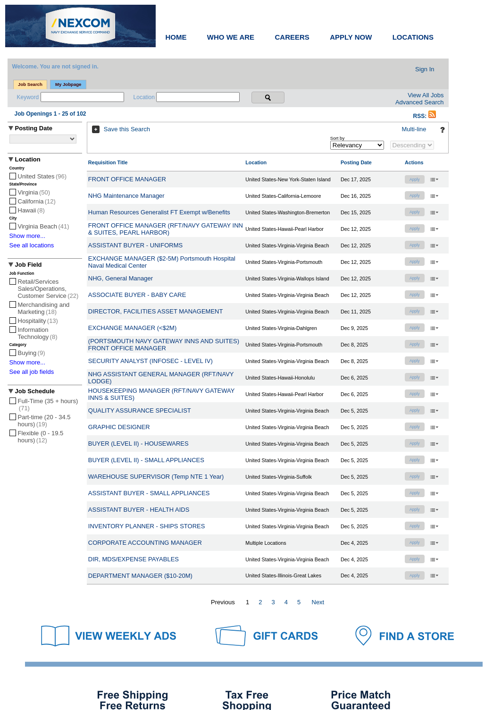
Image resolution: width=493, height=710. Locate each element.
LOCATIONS (413, 37)
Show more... (27, 235)
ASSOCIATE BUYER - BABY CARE (137, 294)
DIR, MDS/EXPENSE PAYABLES (133, 559)
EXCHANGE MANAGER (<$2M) (132, 327)
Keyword (29, 97)
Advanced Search (419, 102)
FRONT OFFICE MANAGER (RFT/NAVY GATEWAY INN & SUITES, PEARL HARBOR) (165, 229)
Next (318, 602)
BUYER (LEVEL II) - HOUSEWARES (138, 443)
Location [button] (28, 159)
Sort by (337, 138)
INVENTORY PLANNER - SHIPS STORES (146, 526)
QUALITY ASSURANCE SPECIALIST (139, 410)
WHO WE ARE (230, 37)
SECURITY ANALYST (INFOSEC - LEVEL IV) (150, 360)
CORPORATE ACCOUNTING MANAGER (145, 542)
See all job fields (31, 371)
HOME (176, 37)
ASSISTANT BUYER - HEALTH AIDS (139, 509)
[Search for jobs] (267, 97)
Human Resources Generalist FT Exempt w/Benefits (159, 212)
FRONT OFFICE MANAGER (127, 179)
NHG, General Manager (120, 278)
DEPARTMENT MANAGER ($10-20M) (140, 575)
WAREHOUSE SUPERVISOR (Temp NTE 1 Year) (156, 476)
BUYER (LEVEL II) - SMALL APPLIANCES (146, 460)
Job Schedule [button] (35, 391)
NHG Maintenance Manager (126, 195)
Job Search (30, 84)
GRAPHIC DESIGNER (119, 427)
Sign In (424, 69)
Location (145, 97)
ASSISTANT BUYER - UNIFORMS (135, 245)
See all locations (31, 245)
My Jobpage (68, 84)
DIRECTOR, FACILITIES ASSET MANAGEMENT (155, 311)
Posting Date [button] (33, 128)
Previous (223, 602)
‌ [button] (434, 179)
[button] (432, 115)
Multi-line (413, 129)
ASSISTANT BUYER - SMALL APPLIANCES (149, 493)
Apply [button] (414, 179)
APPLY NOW (351, 37)
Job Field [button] (28, 264)
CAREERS (292, 37)
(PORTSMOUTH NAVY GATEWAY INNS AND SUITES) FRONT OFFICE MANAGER (163, 345)
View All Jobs (425, 95)
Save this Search (127, 129)
